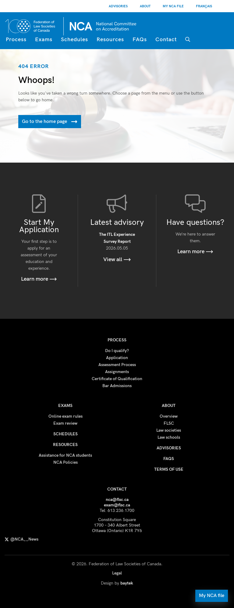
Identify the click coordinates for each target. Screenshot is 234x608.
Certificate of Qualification (117, 378)
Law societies (168, 430)
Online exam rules (65, 416)
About (145, 6)
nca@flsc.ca (117, 499)
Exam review (65, 423)
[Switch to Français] (204, 6)
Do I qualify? (117, 350)
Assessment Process (117, 364)
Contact (166, 39)
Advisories (118, 6)
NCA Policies (65, 462)
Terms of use (168, 469)
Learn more (39, 279)
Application (117, 357)
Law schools (169, 437)
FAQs (140, 39)
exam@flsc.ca (117, 505)
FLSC (169, 423)
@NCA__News (21, 539)
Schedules (74, 39)
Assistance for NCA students (65, 455)
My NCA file (211, 596)
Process (16, 39)
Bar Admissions (117, 385)
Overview (169, 416)
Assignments (117, 371)
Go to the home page (49, 121)
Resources (110, 39)
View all (117, 259)
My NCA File (173, 6)
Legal (117, 573)
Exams (43, 39)
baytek (126, 583)
